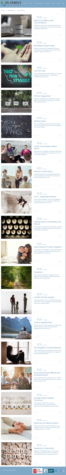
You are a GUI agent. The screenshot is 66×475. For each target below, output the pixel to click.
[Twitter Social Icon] (58, 471)
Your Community (21, 10)
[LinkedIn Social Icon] (61, 471)
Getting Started (11, 10)
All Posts (3, 10)
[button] (62, 10)
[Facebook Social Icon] (56, 471)
